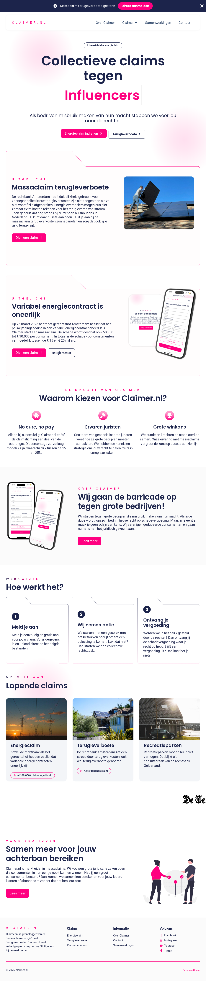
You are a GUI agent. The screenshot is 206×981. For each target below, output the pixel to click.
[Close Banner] (202, 6)
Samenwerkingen (158, 23)
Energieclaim (75, 935)
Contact (184, 23)
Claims (130, 22)
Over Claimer (105, 23)
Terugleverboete (77, 940)
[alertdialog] (103, 6)
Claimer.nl (29, 22)
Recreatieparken (77, 945)
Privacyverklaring (191, 970)
